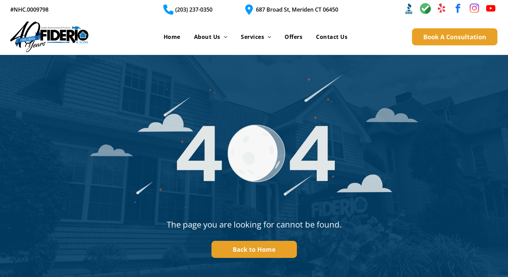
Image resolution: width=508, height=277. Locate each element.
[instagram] (474, 9)
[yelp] (442, 9)
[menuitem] (172, 37)
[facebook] (458, 9)
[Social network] (409, 9)
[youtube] (491, 9)
